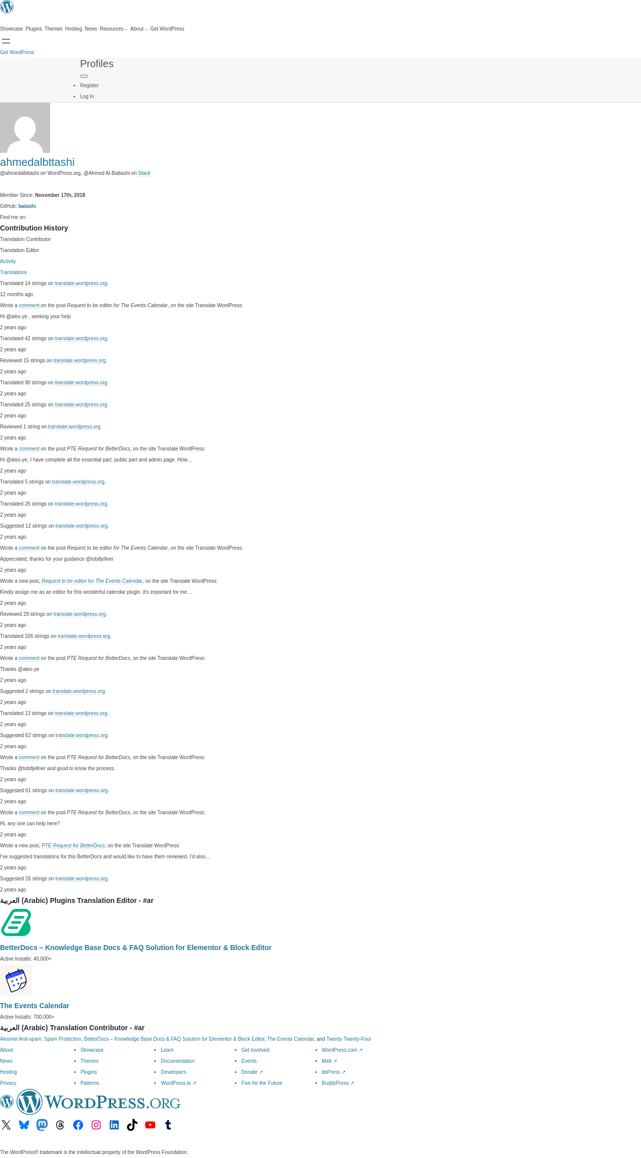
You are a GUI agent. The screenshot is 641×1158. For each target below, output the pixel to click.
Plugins (89, 1072)
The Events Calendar (35, 1006)
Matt (329, 1061)
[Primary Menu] (84, 76)
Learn (167, 1050)
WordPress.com (342, 1050)
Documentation (177, 1061)
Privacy (8, 1083)
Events (249, 1061)
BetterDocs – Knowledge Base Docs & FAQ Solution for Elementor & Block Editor (135, 948)
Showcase (92, 1050)
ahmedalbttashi (37, 162)
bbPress (334, 1072)
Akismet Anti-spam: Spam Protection (40, 1039)
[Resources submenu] (114, 29)
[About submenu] (139, 29)
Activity (8, 261)
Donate (252, 1072)
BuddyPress (338, 1083)
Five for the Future (261, 1083)
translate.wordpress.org (81, 283)
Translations (13, 272)
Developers (173, 1072)
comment (29, 305)
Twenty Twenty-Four (349, 1039)
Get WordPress (17, 52)
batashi (27, 206)
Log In (87, 96)
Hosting (8, 1072)
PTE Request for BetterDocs (73, 845)
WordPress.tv (178, 1083)
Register (89, 85)
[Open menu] (6, 41)
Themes (90, 1061)
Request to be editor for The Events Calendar (92, 581)
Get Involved (255, 1050)
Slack (144, 173)
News (6, 1061)
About (6, 1050)
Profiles (97, 63)
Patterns (90, 1083)
